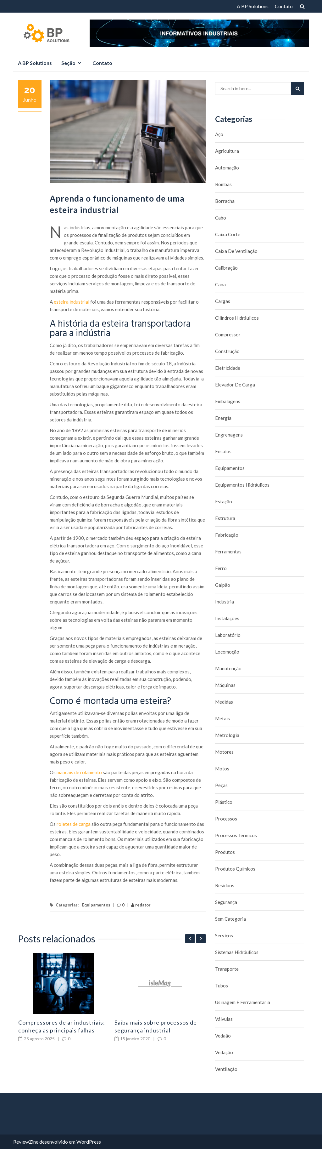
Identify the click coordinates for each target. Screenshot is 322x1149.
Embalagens (227, 401)
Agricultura (227, 151)
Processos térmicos (236, 835)
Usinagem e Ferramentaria (242, 1002)
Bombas (223, 184)
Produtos (225, 852)
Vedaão (223, 1035)
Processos (226, 818)
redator (141, 904)
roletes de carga (74, 824)
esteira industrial (71, 302)
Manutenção (228, 668)
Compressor (228, 334)
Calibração (226, 268)
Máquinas (225, 685)
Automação (227, 167)
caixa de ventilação (236, 251)
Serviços (224, 935)
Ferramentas (228, 551)
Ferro (221, 568)
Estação (223, 501)
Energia (223, 418)
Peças (221, 785)
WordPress (88, 1142)
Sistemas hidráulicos (236, 952)
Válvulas (224, 1019)
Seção (68, 63)
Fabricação (226, 535)
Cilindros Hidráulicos (237, 318)
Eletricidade (227, 368)
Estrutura (225, 518)
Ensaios (223, 451)
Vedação (224, 1052)
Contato (284, 6)
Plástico (223, 802)
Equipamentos (96, 904)
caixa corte (227, 234)
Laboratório (228, 635)
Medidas (224, 702)
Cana (220, 284)
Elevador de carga (235, 384)
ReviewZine (25, 1142)
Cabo (220, 217)
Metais (222, 718)
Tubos (221, 985)
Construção (227, 351)
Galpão (222, 585)
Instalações (227, 618)
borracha (225, 201)
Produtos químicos (235, 869)
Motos (222, 768)
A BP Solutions (253, 6)
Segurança (226, 902)
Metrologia (227, 735)
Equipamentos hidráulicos (242, 485)
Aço (219, 134)
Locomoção (227, 652)
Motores (224, 752)
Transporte (227, 969)
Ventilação (226, 1069)
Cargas (222, 301)
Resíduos (224, 885)
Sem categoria (230, 919)
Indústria (224, 601)
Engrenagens (229, 434)
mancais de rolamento (79, 772)
